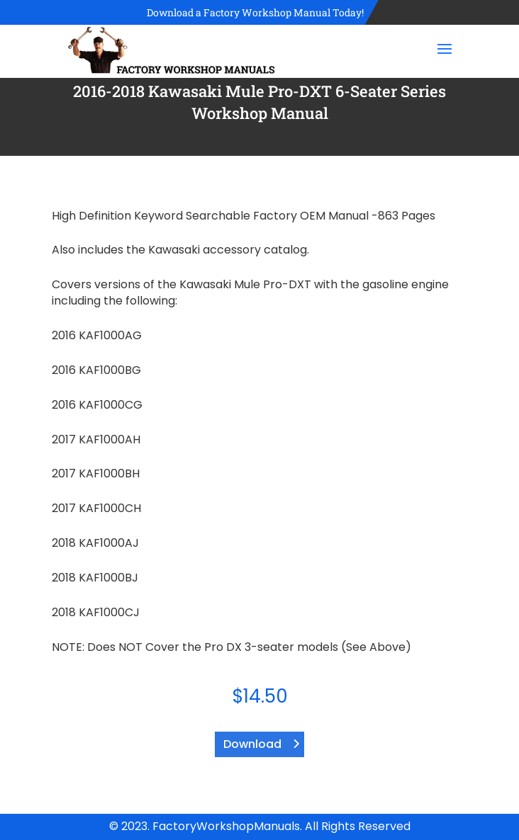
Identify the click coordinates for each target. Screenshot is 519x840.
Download (252, 744)
